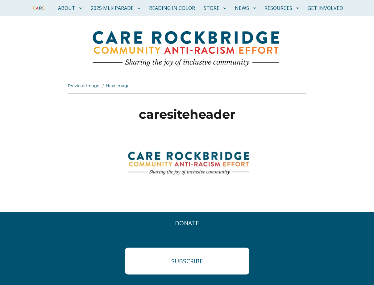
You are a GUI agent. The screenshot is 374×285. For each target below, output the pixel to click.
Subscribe (187, 261)
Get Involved (325, 8)
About (66, 8)
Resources (278, 8)
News (242, 8)
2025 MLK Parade (112, 8)
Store (211, 8)
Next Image (118, 85)
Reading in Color (172, 8)
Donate (187, 223)
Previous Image (83, 85)
